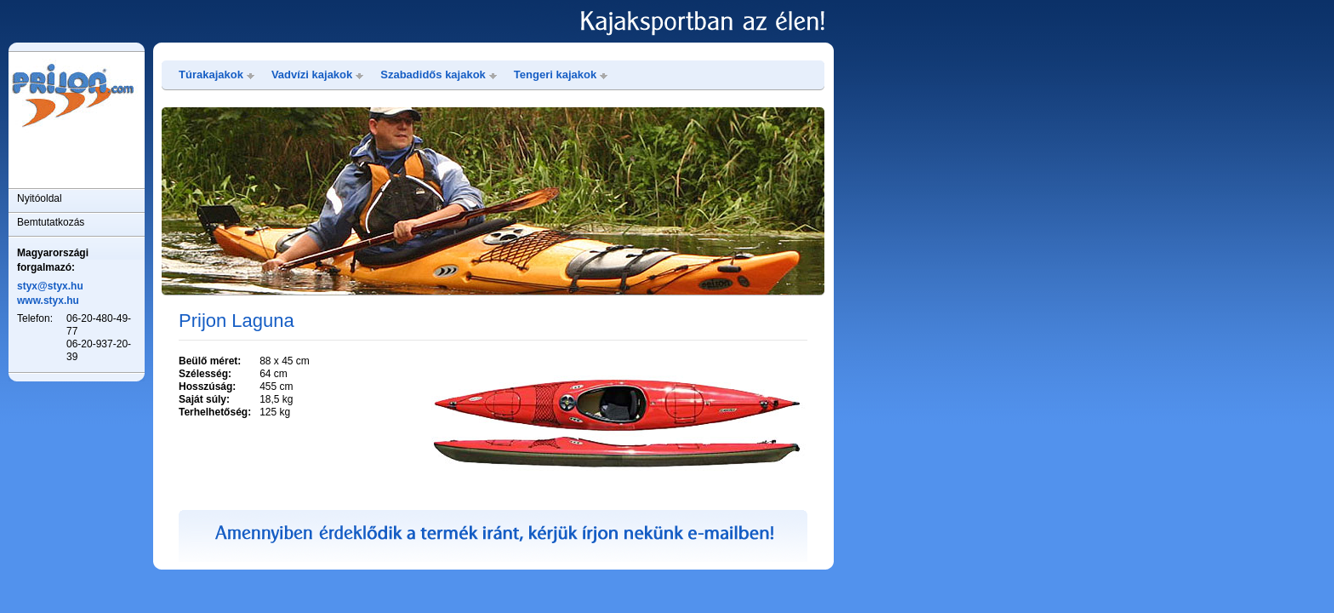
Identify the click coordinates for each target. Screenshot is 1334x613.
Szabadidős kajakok (433, 74)
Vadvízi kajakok (311, 74)
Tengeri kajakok (555, 74)
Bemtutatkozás (50, 222)
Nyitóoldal (39, 198)
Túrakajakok (211, 74)
